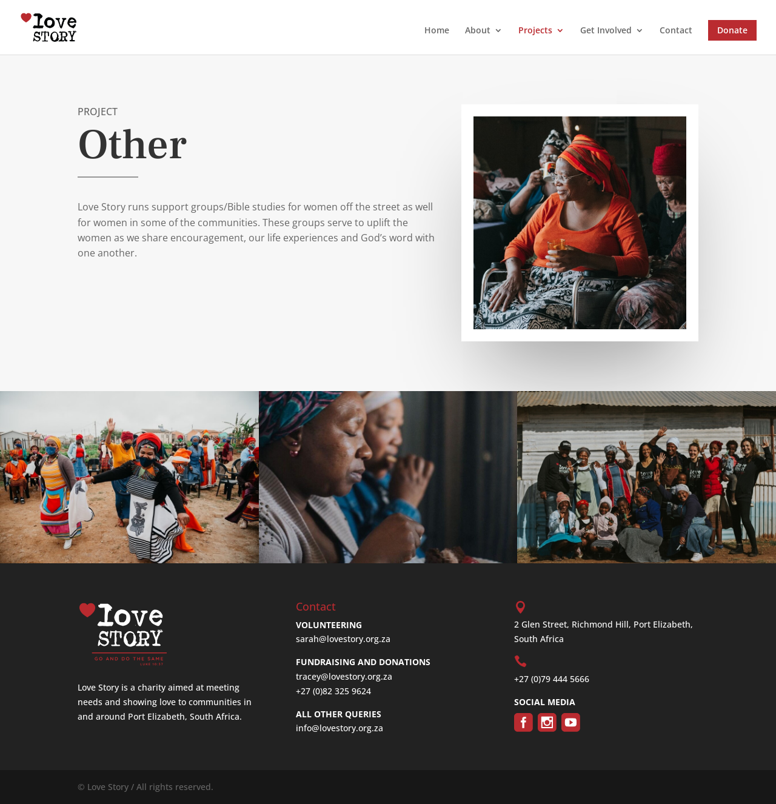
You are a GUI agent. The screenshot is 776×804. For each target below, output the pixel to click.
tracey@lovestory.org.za (344, 676)
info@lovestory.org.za (339, 728)
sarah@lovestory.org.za (343, 639)
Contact (676, 31)
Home (436, 31)
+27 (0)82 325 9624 (333, 691)
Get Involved (606, 31)
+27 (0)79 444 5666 (551, 679)
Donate (732, 30)
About (477, 31)
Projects (535, 31)
